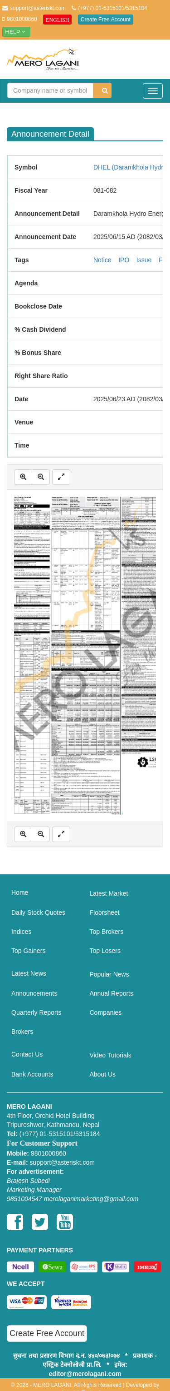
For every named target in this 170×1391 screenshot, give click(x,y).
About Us (103, 1074)
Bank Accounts (32, 1074)
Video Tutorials (110, 1055)
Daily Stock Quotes (38, 912)
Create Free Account (106, 19)
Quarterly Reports (36, 1012)
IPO (123, 260)
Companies (106, 1012)
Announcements (34, 993)
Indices (21, 931)
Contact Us (27, 1054)
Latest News (28, 973)
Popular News (109, 974)
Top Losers (105, 950)
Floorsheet (105, 912)
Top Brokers (107, 931)
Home (19, 892)
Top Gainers (28, 950)
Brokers (22, 1031)
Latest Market (109, 893)
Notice (102, 260)
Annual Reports (112, 993)
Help (16, 31)
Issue (143, 260)
